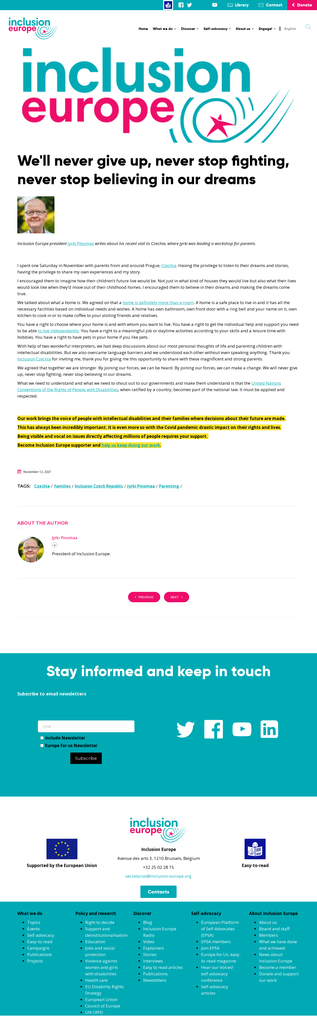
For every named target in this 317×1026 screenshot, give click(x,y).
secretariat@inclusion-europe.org (158, 876)
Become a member (277, 967)
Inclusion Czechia (34, 359)
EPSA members (216, 941)
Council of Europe (102, 1006)
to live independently (58, 331)
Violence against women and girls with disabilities (101, 967)
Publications (39, 954)
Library (242, 5)
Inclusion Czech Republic (99, 486)
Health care (96, 980)
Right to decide (99, 922)
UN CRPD (94, 1012)
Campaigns (38, 948)
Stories (150, 954)
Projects (35, 961)
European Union (101, 999)
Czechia (168, 265)
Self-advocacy (217, 28)
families (62, 486)
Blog (147, 922)
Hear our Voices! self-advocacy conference (217, 973)
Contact (274, 5)
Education (95, 941)
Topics (33, 922)
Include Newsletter (62, 738)
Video (148, 941)
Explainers (153, 948)
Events (33, 929)
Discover (190, 28)
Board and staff (274, 929)
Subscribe (86, 758)
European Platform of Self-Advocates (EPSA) (220, 928)
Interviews (153, 961)
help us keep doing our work (131, 445)
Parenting (169, 486)
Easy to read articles (163, 967)
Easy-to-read (40, 941)
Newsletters (154, 980)
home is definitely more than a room (158, 302)
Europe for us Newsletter (68, 745)
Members (268, 935)
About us (245, 28)
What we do (164, 28)
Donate (302, 5)
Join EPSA (210, 948)
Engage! (267, 28)
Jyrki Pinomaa (81, 243)
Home (143, 28)
